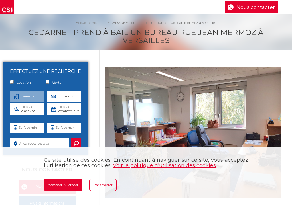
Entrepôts (65, 96)
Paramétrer (103, 185)
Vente (53, 82)
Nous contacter (255, 7)
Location (20, 82)
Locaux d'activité (28, 109)
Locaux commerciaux (68, 109)
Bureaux (27, 96)
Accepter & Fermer (63, 185)
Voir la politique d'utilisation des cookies (164, 165)
